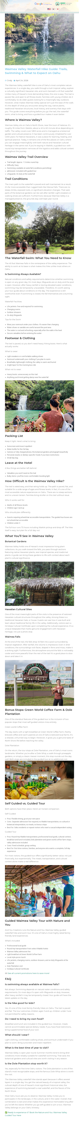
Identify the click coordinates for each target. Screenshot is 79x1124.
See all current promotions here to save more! (28, 973)
